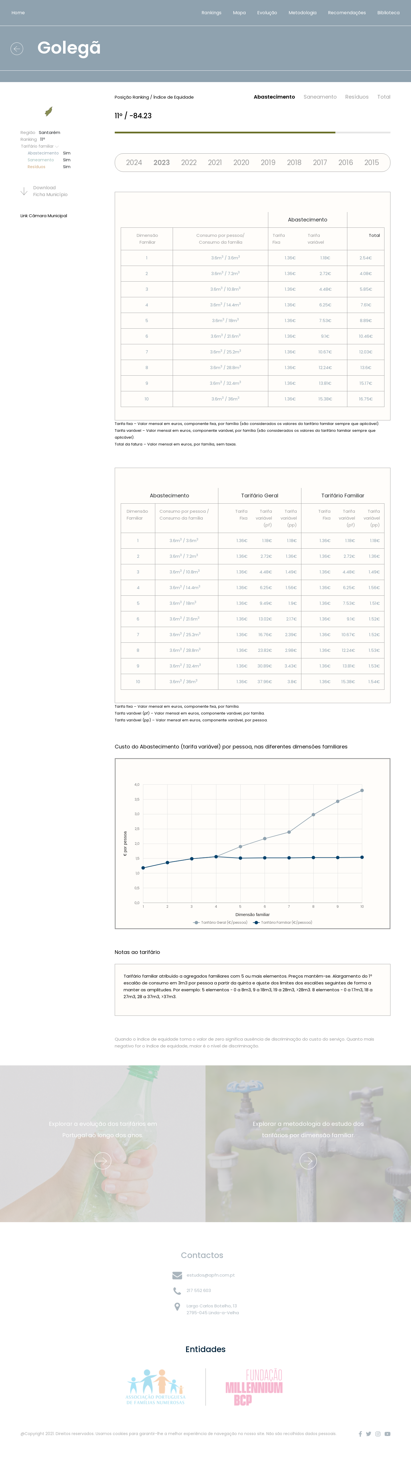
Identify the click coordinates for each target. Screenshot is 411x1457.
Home (18, 12)
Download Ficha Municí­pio (44, 191)
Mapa (239, 12)
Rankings (211, 12)
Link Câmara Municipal (44, 216)
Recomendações (347, 12)
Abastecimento (274, 96)
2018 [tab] (294, 162)
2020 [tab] (241, 162)
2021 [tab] (215, 162)
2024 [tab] (134, 162)
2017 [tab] (320, 162)
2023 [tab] (162, 162)
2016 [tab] (346, 162)
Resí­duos (357, 96)
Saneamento (320, 96)
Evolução (267, 12)
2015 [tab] (371, 162)
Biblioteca (388, 12)
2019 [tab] (268, 162)
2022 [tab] (189, 162)
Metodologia (303, 12)
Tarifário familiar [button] (40, 146)
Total (383, 96)
